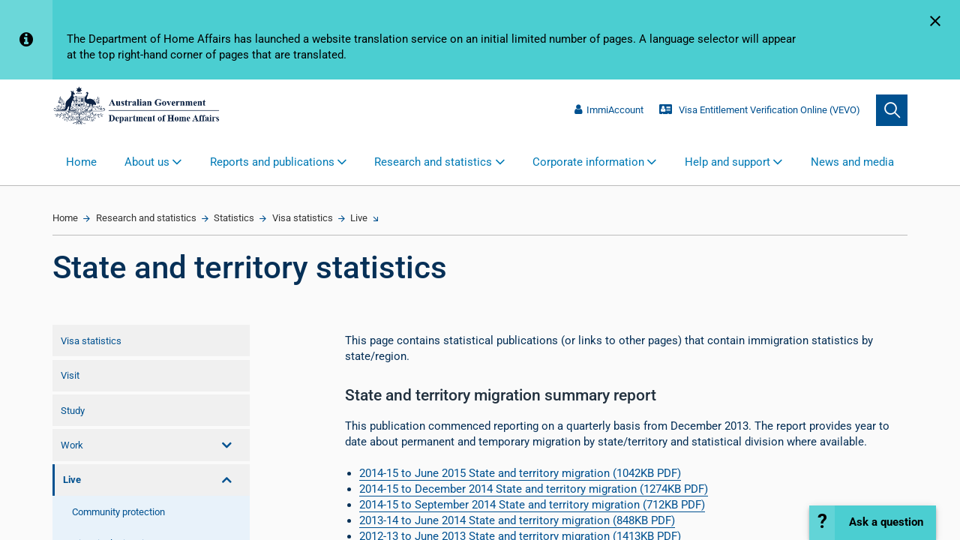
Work (72, 445)
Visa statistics (302, 218)
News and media (852, 162)
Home (81, 162)
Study (73, 410)
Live (359, 218)
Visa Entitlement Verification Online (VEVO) (759, 110)
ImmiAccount (609, 110)
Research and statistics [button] (433, 162)
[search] (892, 110)
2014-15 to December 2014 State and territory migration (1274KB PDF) (533, 489)
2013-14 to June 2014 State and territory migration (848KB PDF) (517, 520)
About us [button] (147, 162)
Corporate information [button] (588, 162)
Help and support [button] (727, 162)
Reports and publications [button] (272, 162)
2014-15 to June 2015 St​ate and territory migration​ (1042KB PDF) (520, 473)
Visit (70, 375)
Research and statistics (146, 218)
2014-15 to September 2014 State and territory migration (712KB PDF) (532, 505)
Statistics (234, 218)
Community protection (118, 512)
